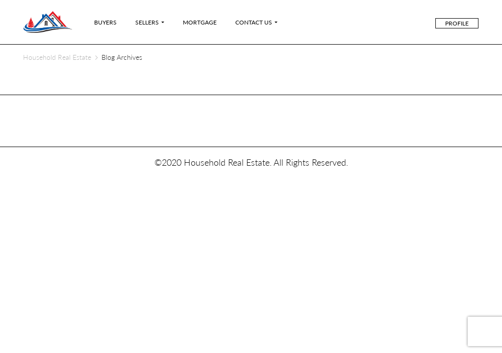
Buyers (105, 22)
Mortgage (200, 22)
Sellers (147, 22)
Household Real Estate (57, 57)
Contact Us (253, 22)
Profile (457, 23)
